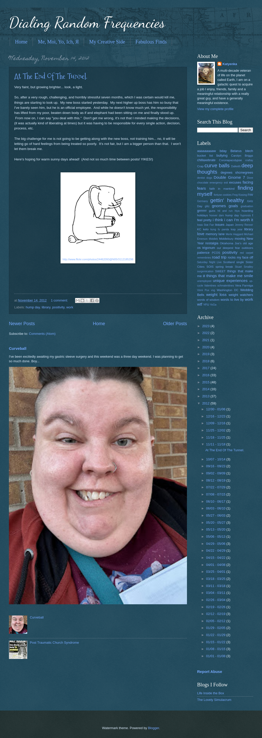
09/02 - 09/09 (216, 473)
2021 (206, 340)
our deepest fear (228, 247)
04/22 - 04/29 (216, 550)
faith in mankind (222, 188)
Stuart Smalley (244, 266)
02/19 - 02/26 (216, 607)
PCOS (216, 252)
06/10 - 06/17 (216, 501)
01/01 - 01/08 (216, 656)
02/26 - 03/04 (216, 600)
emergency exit (219, 182)
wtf (199, 304)
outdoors (247, 247)
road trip (219, 257)
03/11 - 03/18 (216, 586)
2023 (206, 326)
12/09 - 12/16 (216, 423)
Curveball (17, 348)
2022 (206, 333)
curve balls (217, 165)
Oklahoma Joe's (230, 243)
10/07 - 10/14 (216, 459)
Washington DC (227, 290)
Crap (200, 166)
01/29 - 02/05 (216, 628)
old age (248, 243)
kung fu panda (219, 229)
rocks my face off (240, 257)
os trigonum (206, 248)
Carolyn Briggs (242, 155)
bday (223, 151)
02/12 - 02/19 (216, 614)
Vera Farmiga (244, 285)
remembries (204, 257)
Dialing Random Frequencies (87, 22)
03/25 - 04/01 (216, 572)
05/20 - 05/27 (216, 522)
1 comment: (60, 300)
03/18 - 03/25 (216, 579)
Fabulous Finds (151, 41)
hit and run (225, 210)
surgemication (205, 271)
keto (206, 229)
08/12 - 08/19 (216, 480)
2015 (206, 382)
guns (212, 210)
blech (249, 151)
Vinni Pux (203, 290)
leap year (236, 229)
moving (240, 238)
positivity (58, 307)
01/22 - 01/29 (216, 635)
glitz (207, 206)
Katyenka (230, 64)
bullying (222, 155)
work (69, 307)
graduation (247, 206)
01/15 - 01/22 (216, 642)
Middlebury (226, 238)
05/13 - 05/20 (216, 529)
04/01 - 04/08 (216, 565)
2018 (206, 361)
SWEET (220, 271)
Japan (230, 224)
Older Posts (175, 323)
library (46, 307)
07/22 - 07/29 (216, 487)
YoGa (213, 304)
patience (203, 252)
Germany (202, 201)
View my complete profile (215, 109)
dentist (201, 177)
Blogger (153, 728)
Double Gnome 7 (229, 177)
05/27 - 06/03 (216, 515)
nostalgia (212, 243)
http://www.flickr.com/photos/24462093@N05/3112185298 (98, 259)
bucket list (205, 155)
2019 (206, 354)
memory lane (215, 234)
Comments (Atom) (42, 334)
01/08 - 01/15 (216, 649)
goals (233, 206)
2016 (206, 375)
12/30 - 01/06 (216, 409)
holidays (202, 215)
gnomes (219, 206)
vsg (213, 290)
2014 (206, 389)
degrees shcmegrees (237, 172)
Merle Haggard (234, 234)
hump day (33, 307)
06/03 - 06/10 (216, 508)
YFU (206, 304)
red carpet (246, 252)
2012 (206, 403)
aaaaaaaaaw (206, 151)
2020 (206, 347)
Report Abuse (209, 671)
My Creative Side (107, 41)
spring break (224, 266)
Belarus (236, 151)
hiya (237, 210)
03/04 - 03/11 (216, 593)
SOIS (210, 266)
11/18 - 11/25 (216, 437)
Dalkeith (236, 166)
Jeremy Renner (244, 224)
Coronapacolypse (230, 160)
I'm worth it (243, 220)
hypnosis (245, 215)
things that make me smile (229, 276)
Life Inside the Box (210, 693)
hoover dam (216, 215)
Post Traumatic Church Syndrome (54, 642)
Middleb (213, 238)
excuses (235, 182)
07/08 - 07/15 (216, 494)
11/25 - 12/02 (216, 430)
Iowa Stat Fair (205, 224)
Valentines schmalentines (219, 285)
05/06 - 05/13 (216, 536)
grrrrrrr (202, 211)
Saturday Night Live (209, 262)
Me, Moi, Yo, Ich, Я (58, 41)
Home (21, 41)
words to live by (232, 300)
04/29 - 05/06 (216, 544)
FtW (250, 194)
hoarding (247, 210)
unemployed (204, 281)
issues (220, 225)
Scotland (229, 262)
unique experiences (230, 280)
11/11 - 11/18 (216, 444)
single (240, 262)
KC (199, 229)
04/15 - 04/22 (216, 558)
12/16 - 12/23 (216, 416)
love (200, 234)
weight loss (216, 294)
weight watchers (241, 295)
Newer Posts (22, 323)
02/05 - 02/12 (216, 621)
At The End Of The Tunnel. (51, 76)
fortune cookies (222, 194)
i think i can (223, 220)
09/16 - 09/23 (216, 466)
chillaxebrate (206, 160)
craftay (249, 160)
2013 (206, 396)
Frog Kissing (239, 194)
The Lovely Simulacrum (214, 700)
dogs (209, 177)
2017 (206, 368)
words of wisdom (208, 299)
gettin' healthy (227, 200)
